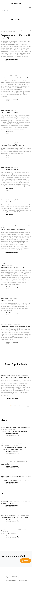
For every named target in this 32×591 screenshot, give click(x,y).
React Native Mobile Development (13, 229)
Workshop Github (8, 503)
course (3, 76)
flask (25, 30)
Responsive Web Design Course (12, 267)
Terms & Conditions (10, 580)
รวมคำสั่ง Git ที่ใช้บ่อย (8, 534)
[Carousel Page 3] (12, 405)
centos (10, 324)
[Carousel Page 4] (14, 405)
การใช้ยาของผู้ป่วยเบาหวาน (9, 112)
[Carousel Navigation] (26, 406)
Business (3, 375)
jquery (22, 264)
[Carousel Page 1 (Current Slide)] (10, 405)
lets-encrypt (4, 324)
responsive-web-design (13, 264)
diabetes (7, 110)
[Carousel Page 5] (15, 405)
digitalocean (23, 444)
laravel (6, 76)
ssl (17, 476)
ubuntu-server (16, 30)
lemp (28, 444)
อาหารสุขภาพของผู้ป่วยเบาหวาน (11, 169)
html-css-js (27, 264)
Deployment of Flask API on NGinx (15, 37)
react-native (4, 226)
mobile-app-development (15, 226)
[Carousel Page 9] (20, 405)
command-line (10, 530)
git (1, 501)
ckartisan (16, 3)
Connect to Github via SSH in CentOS (15, 517)
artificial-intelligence (6, 30)
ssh (7, 515)
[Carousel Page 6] (16, 405)
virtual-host (21, 476)
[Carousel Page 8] (19, 405)
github (10, 501)
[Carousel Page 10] (21, 405)
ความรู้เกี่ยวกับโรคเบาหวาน (9, 202)
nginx (22, 30)
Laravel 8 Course (7, 300)
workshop (5, 501)
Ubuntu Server (6, 464)
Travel (8, 375)
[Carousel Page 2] (11, 405)
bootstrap (3, 264)
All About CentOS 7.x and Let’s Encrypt (15, 326)
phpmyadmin (15, 444)
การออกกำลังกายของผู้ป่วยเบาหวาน (12, 145)
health (2, 110)
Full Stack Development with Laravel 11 (14, 78)
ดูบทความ (25, 561)
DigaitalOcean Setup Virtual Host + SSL (16, 480)
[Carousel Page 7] (17, 405)
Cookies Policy (23, 580)
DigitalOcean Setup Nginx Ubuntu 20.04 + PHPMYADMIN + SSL (14, 448)
